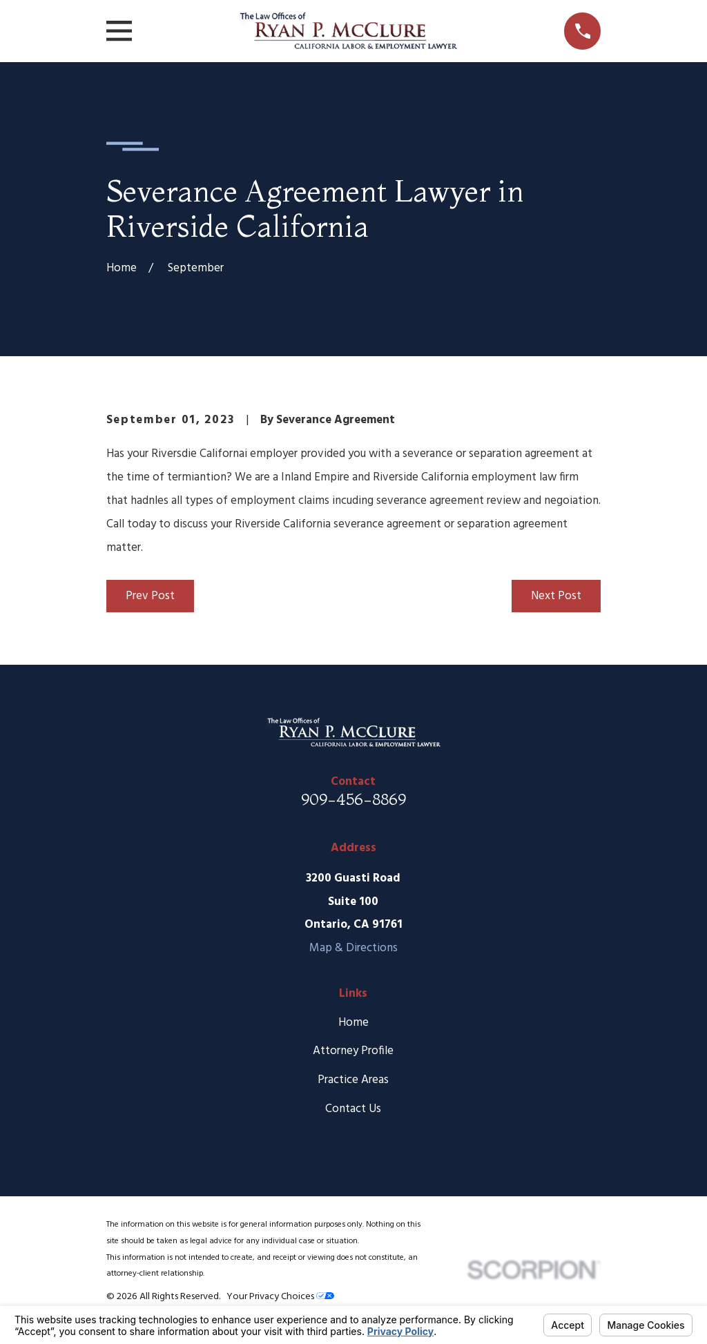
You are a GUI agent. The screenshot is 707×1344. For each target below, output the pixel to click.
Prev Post (150, 596)
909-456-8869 (353, 799)
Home (353, 1022)
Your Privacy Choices (280, 1297)
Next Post (556, 596)
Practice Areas (353, 1080)
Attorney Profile (353, 1051)
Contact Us (353, 1109)
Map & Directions (353, 948)
